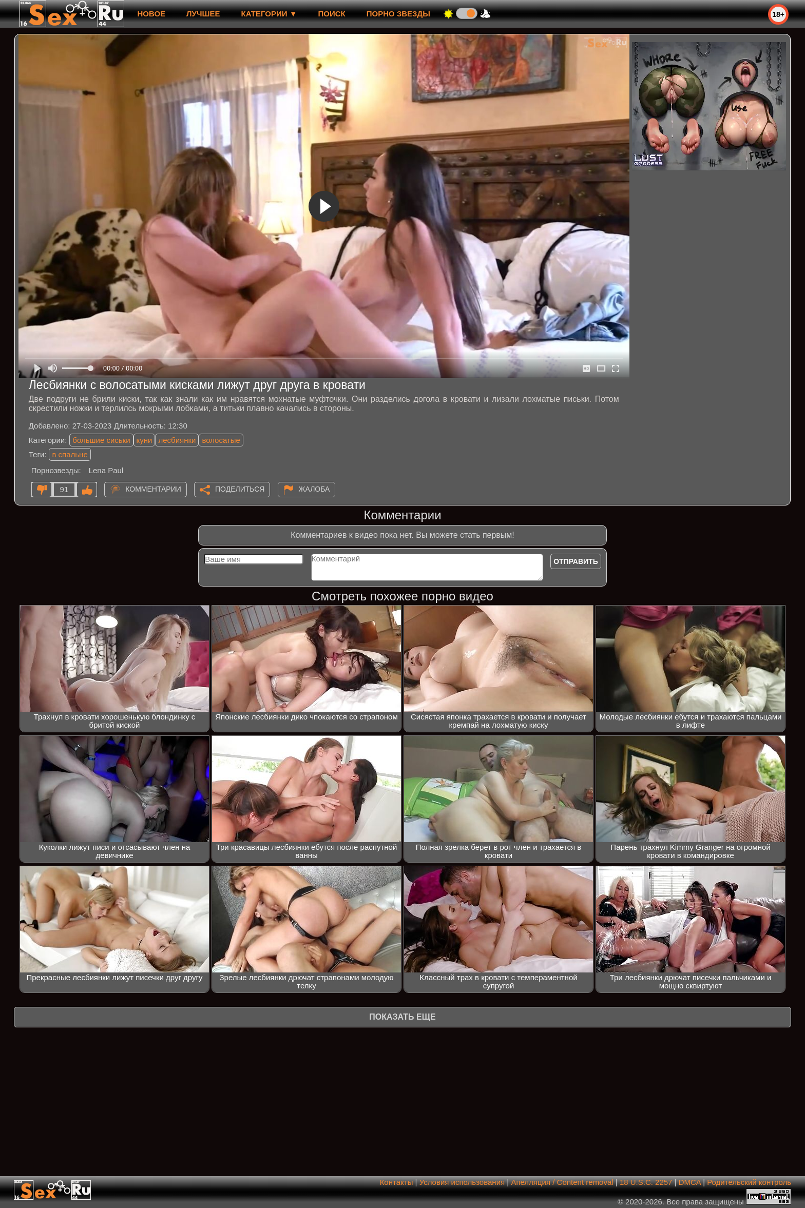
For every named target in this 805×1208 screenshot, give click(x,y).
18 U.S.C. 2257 (646, 1182)
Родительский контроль (749, 1182)
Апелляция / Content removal (562, 1182)
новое (151, 13)
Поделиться (239, 489)
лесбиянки (177, 440)
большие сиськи (101, 440)
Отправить (575, 561)
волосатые (221, 440)
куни (144, 440)
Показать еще (402, 1016)
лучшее (203, 13)
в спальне (69, 454)
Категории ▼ (269, 13)
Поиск (332, 13)
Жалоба (314, 489)
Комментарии (153, 489)
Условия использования (462, 1182)
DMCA (690, 1182)
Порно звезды (398, 13)
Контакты (396, 1182)
